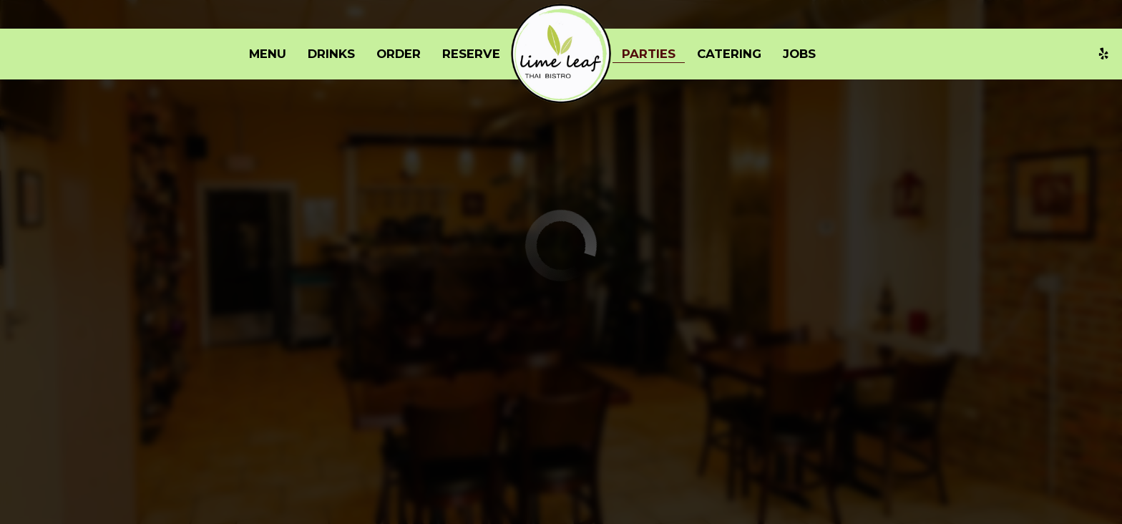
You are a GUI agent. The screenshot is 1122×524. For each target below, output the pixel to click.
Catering (729, 54)
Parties (648, 54)
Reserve (471, 54)
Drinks (331, 54)
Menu (267, 54)
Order (398, 54)
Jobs (799, 54)
